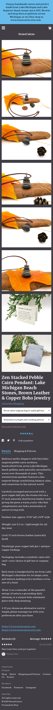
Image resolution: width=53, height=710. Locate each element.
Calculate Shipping (13, 403)
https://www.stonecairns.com (19, 626)
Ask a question (25, 440)
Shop (4, 674)
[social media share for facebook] (3, 440)
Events (10, 677)
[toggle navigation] (3, 27)
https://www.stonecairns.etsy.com (21, 630)
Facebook (7, 687)
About (12, 674)
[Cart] (49, 28)
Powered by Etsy (10, 705)
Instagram (31, 687)
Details (6, 451)
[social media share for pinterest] (14, 440)
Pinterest (19, 687)
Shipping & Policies (25, 451)
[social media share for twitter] (8, 440)
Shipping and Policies (29, 674)
